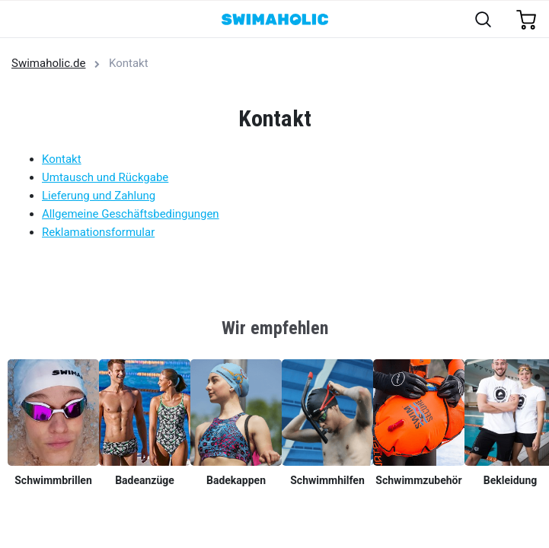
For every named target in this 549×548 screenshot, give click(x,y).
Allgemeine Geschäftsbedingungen (130, 214)
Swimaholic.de (48, 63)
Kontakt (61, 159)
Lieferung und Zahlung (98, 195)
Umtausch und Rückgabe (105, 177)
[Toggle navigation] (20, 20)
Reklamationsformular (98, 232)
